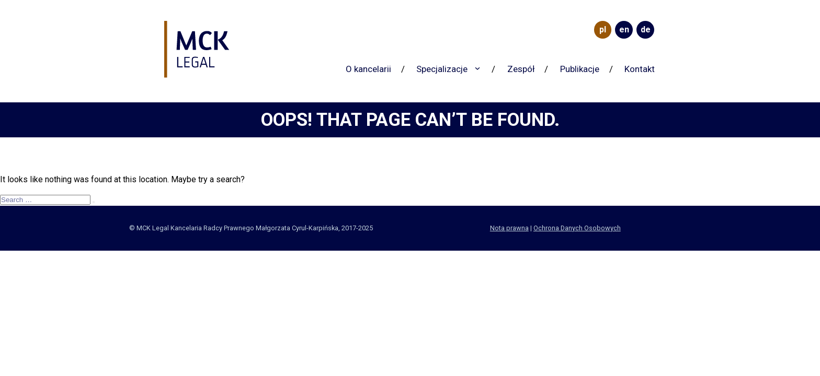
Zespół (521, 69)
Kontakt (639, 69)
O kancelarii (368, 69)
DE (646, 29)
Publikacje (579, 69)
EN (624, 29)
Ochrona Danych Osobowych (577, 228)
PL (602, 29)
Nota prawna (509, 228)
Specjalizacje (442, 69)
